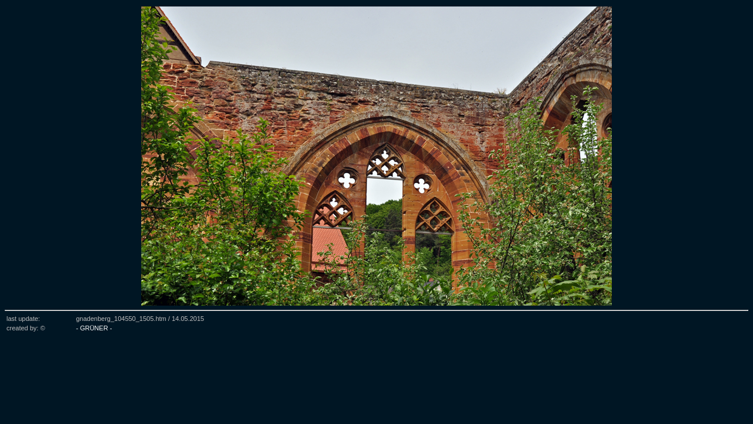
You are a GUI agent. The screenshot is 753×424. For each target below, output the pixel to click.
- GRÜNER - (94, 328)
